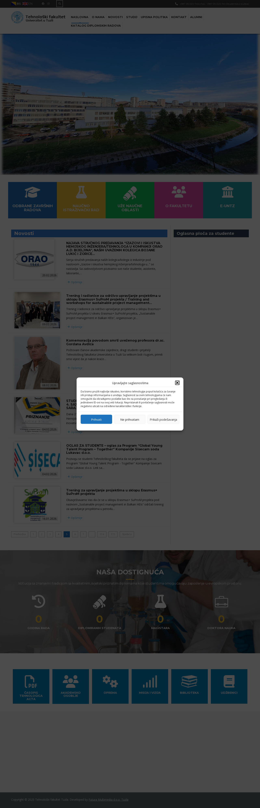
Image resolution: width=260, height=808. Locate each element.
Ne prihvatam (129, 419)
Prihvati (96, 419)
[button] (177, 383)
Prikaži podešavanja (163, 419)
